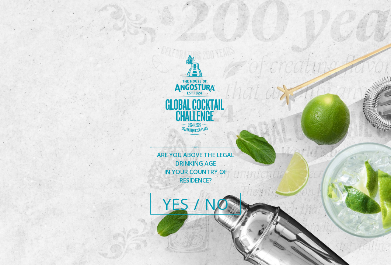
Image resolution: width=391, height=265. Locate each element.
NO (216, 203)
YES (176, 203)
